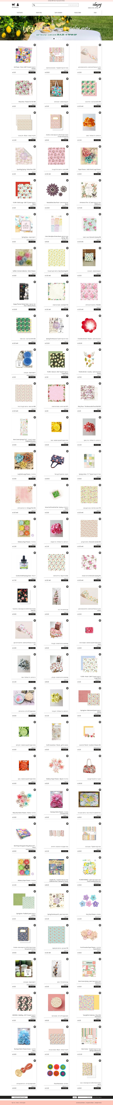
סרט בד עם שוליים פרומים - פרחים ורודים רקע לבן (25, 643)
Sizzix (98, 341)
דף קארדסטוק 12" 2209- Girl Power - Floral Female (25, 67)
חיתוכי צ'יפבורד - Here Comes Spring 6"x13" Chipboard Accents (24, 440)
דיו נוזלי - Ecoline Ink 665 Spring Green (26, 576)
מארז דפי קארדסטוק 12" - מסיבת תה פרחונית (57, 68)
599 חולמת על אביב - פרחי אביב (93, 101)
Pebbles (97, 1018)
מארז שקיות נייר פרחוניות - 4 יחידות (59, 846)
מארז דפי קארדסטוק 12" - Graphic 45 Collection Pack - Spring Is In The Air (58, 880)
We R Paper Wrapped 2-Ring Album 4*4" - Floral (25, 846)
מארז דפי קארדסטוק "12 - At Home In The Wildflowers (90, 203)
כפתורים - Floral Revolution (61, 1083)
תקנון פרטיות (22, 1102)
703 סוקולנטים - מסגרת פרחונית (60, 305)
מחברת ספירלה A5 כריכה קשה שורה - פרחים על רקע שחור (24, 609)
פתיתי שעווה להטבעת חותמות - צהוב (59, 440)
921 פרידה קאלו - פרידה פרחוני (60, 576)
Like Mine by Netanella (30, 239)
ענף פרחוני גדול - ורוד (63, 609)
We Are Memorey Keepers (30, 849)
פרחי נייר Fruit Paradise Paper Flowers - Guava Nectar (90, 948)
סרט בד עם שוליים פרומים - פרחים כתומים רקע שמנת (89, 67)
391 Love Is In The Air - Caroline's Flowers (90, 745)
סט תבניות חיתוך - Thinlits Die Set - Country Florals (90, 372)
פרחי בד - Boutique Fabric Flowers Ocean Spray (25, 1049)
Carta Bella (32, 205)
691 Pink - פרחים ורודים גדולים (93, 305)
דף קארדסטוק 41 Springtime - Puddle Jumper (26, 914)
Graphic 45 (64, 883)
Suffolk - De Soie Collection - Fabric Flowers (24, 271)
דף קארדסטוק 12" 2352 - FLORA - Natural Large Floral (57, 372)
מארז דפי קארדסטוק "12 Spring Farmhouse (57, 339)
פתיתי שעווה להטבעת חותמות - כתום (27, 779)
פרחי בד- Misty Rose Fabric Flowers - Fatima (24, 813)
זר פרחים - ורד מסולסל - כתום (93, 135)
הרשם (75, 1097)
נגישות (17, 1102)
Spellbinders (64, 205)
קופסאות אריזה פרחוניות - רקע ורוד (59, 643)
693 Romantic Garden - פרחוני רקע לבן (91, 542)
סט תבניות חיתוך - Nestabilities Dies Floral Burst (57, 203)
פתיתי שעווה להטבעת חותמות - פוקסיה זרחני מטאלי (90, 643)
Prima (33, 104)
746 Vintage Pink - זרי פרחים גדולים (27, 508)
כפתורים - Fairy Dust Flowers (93, 914)
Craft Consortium (96, 205)
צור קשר (13, 1102)
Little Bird (64, 815)
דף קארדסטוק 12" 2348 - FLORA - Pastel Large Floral (91, 677)
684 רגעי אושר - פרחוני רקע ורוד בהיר (27, 406)
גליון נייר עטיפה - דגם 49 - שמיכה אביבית (58, 1050)
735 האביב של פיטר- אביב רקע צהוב (92, 508)
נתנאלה (65, 70)
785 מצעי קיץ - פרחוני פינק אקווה (60, 948)
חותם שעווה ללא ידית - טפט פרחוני (60, 1016)
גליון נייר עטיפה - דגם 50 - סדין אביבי (27, 135)
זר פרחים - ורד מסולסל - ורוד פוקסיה (59, 542)
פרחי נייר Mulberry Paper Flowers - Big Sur (57, 779)
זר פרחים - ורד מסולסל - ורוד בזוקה (92, 440)
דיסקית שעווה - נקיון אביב (29, 982)
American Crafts (31, 70)
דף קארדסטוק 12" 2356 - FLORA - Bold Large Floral (24, 203)
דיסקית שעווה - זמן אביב (30, 372)
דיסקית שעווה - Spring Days (29, 237)
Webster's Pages (96, 747)
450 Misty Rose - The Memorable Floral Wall (89, 406)
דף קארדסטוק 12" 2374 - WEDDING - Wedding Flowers (24, 1016)
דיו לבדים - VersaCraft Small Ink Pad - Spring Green (56, 508)
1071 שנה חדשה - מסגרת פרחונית (60, 406)
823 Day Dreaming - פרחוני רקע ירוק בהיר (58, 271)
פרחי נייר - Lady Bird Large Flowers (27, 474)
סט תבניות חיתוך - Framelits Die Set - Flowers (89, 339)
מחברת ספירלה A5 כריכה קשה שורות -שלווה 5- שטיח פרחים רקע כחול (24, 948)
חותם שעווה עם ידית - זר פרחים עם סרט (26, 1083)
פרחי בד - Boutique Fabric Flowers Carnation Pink (59, 812)
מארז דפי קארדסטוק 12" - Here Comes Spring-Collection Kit (91, 1049)
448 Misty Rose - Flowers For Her (27, 101)
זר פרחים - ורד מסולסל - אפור (28, 677)
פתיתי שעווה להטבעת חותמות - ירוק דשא (26, 745)
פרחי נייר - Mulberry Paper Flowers (27, 542)
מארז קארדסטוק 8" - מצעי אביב (93, 846)
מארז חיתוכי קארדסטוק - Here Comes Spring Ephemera (89, 982)
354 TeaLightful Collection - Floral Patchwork (92, 1016)
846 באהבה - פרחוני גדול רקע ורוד (60, 169)
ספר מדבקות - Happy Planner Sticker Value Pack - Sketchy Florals (24, 304)
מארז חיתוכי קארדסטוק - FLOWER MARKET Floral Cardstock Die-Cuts (90, 880)
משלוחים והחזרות (80, 1103)
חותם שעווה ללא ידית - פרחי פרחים (27, 711)
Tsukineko (64, 510)
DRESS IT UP (97, 916)
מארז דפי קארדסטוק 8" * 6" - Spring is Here (90, 474)
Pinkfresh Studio (96, 883)
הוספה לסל (97, 72)
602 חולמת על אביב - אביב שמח (28, 339)
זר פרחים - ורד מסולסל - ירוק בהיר (60, 711)
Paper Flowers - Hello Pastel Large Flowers (89, 169)
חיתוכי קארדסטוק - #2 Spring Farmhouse (58, 914)
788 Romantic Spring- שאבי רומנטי (92, 237)
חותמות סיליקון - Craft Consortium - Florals (57, 745)
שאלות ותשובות (90, 1103)
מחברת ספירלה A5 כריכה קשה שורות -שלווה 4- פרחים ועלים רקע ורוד (57, 135)
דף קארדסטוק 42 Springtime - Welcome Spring (90, 711)
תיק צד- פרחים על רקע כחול (61, 474)
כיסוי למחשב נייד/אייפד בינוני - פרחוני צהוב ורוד (89, 813)
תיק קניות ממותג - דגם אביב (94, 271)
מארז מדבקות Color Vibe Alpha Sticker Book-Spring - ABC (56, 237)
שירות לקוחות (98, 1103)
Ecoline (33, 578)
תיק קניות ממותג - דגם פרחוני (61, 101)
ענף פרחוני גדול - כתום (62, 982)
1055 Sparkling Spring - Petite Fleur (26, 169)
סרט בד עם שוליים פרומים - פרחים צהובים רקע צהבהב (89, 609)
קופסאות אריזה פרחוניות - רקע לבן (60, 677)
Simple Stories (64, 239)
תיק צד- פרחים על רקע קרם (94, 779)
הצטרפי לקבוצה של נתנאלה (19, 1097)
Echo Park (32, 1018)
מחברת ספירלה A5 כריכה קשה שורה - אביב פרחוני (90, 1083)
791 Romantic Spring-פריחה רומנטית (91, 576)
